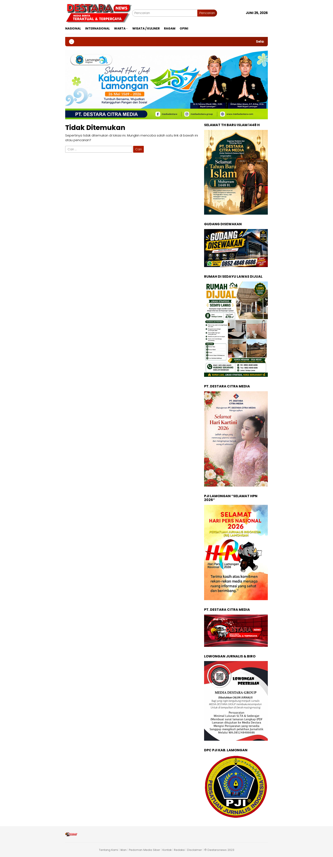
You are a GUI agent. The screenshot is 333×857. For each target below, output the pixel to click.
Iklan (123, 850)
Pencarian (207, 13)
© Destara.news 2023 (219, 850)
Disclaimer (194, 850)
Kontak (167, 850)
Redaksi (179, 850)
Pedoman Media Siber (144, 850)
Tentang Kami (108, 850)
